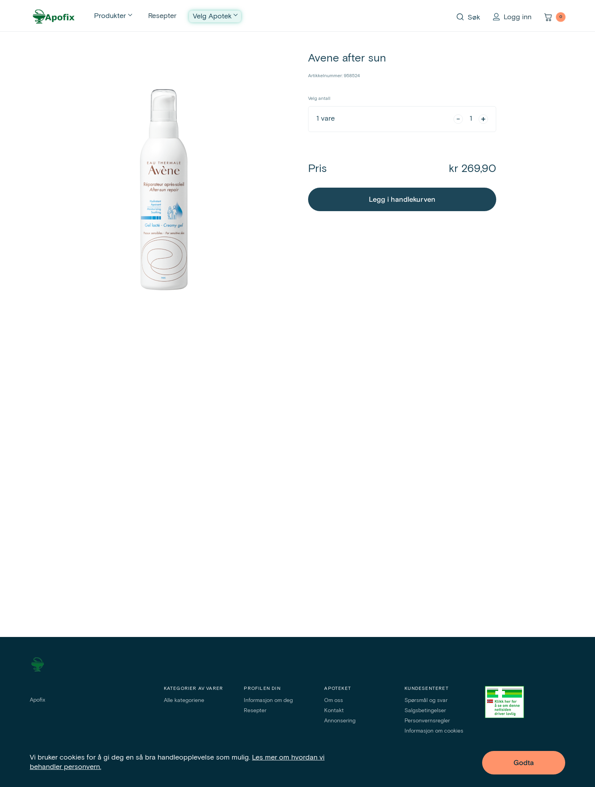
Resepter (162, 16)
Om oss (333, 700)
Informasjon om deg (268, 700)
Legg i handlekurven (402, 199)
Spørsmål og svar (426, 700)
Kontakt (334, 710)
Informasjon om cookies (434, 731)
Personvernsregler (427, 721)
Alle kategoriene (184, 700)
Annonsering (340, 721)
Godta (523, 762)
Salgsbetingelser (425, 710)
